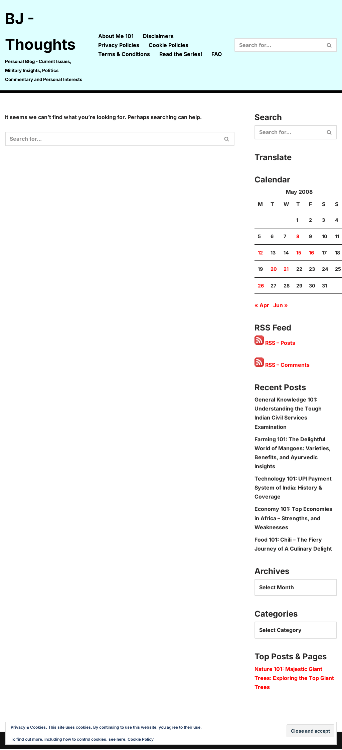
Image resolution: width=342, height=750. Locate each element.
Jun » (280, 305)
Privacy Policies (118, 45)
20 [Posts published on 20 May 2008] (274, 269)
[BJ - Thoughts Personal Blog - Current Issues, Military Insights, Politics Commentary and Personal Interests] (46, 45)
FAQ (216, 54)
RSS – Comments (282, 365)
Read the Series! (180, 54)
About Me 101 (115, 36)
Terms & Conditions (124, 54)
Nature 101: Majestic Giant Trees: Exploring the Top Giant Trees (294, 679)
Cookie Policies (168, 45)
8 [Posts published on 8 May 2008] (297, 237)
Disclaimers (158, 36)
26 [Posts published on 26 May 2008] (261, 286)
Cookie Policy (141, 739)
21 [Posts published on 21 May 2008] (286, 269)
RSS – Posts (275, 343)
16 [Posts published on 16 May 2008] (311, 253)
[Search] (278, 45)
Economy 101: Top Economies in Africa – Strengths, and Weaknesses (293, 519)
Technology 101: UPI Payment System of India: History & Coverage (293, 488)
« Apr (261, 305)
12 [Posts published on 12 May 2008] (260, 253)
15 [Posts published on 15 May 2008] (298, 253)
